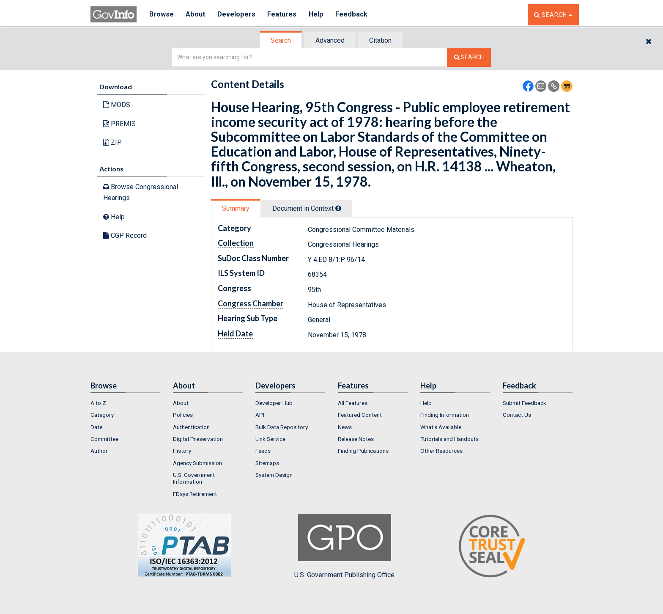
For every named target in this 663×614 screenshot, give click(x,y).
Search (281, 40)
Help (317, 15)
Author (99, 450)
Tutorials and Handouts (449, 438)
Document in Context (306, 208)
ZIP (112, 142)
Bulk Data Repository (281, 427)
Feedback (353, 15)
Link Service (270, 438)
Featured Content (360, 414)
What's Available (440, 427)
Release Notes (356, 438)
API (259, 414)
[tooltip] (338, 208)
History (182, 450)
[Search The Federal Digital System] (469, 57)
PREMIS (119, 124)
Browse (161, 15)
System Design (274, 474)
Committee (104, 438)
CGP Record (125, 235)
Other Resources (441, 450)
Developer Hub (274, 402)
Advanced (330, 40)
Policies (183, 414)
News (345, 427)
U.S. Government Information (194, 478)
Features (283, 15)
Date (96, 427)
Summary (235, 208)
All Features (352, 402)
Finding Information (444, 414)
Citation (380, 40)
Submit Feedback (524, 402)
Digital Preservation (198, 438)
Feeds (263, 450)
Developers (237, 15)
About (195, 15)
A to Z (98, 402)
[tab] (281, 40)
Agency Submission (197, 463)
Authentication (191, 427)
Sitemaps (267, 463)
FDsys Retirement (195, 493)
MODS (116, 105)
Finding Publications (363, 450)
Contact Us (517, 414)
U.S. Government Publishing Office (344, 546)
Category (102, 414)
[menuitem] (125, 402)
